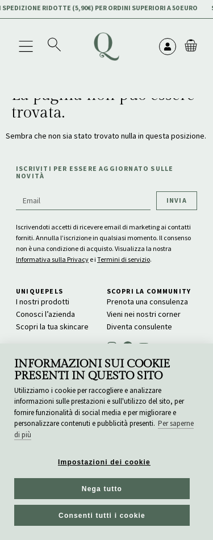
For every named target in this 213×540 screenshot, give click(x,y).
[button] (26, 46)
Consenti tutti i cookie (102, 516)
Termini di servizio (123, 259)
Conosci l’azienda (45, 314)
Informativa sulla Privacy (52, 259)
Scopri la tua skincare (52, 326)
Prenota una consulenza (147, 301)
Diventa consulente (139, 326)
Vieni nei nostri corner (144, 314)
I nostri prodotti (42, 301)
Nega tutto (102, 489)
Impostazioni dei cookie (104, 462)
